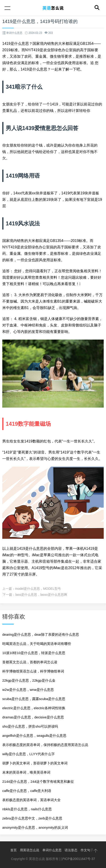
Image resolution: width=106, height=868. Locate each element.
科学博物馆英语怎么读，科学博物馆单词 (33, 671)
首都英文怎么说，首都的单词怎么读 (29, 662)
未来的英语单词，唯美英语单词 (26, 772)
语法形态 (71, 850)
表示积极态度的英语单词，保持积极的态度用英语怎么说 (45, 745)
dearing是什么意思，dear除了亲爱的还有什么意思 (40, 634)
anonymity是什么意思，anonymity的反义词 (35, 827)
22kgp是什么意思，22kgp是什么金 (28, 680)
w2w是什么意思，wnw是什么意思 (28, 690)
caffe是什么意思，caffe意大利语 (27, 791)
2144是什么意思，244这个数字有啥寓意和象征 (38, 781)
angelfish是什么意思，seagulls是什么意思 (34, 736)
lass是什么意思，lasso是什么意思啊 (41, 594)
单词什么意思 (52, 850)
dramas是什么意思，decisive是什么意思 (33, 717)
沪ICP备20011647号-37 (78, 859)
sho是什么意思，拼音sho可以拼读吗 (30, 726)
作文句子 (87, 850)
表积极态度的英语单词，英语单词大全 (31, 800)
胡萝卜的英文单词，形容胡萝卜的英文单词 (35, 763)
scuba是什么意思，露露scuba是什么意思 (33, 699)
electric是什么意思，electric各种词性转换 (33, 708)
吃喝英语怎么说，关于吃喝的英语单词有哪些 (36, 644)
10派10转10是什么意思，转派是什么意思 (33, 653)
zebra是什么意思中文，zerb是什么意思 (32, 818)
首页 (13, 850)
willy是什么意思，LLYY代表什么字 (28, 754)
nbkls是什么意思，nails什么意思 (27, 809)
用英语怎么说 (29, 850)
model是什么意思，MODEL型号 (38, 588)
